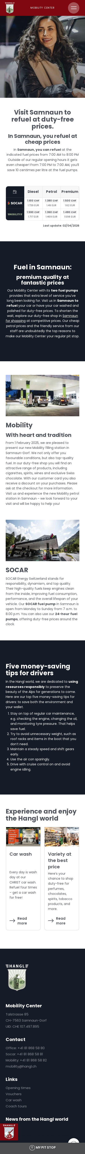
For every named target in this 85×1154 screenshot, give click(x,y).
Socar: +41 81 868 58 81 (24, 1054)
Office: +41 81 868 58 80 (25, 1048)
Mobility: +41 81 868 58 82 (26, 1060)
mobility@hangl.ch (21, 1066)
